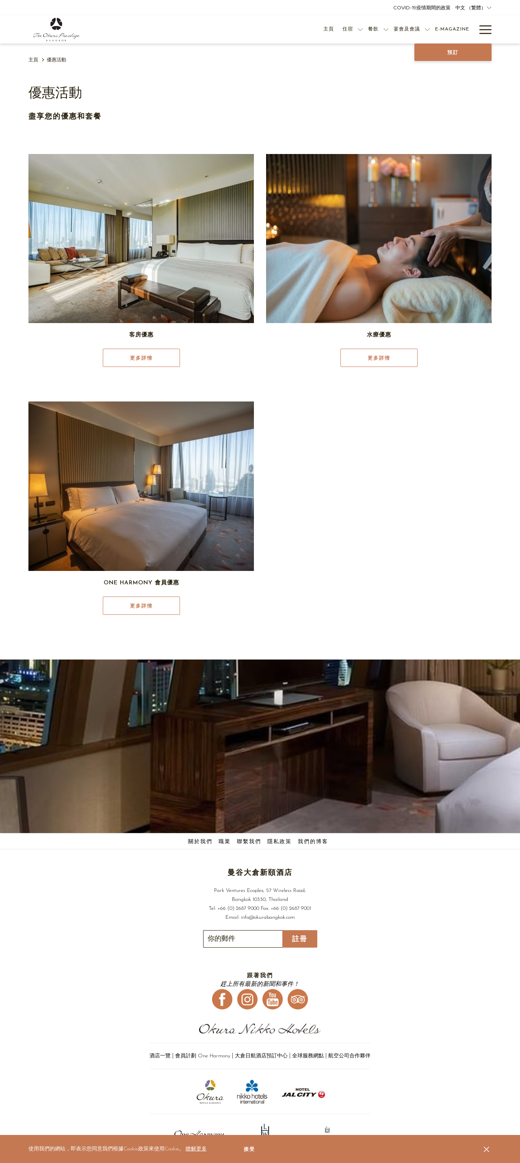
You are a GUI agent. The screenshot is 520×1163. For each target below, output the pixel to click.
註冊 (300, 939)
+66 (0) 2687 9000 (238, 908)
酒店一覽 (161, 1056)
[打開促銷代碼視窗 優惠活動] (470, 29)
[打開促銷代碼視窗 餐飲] (350, 29)
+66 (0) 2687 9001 (291, 908)
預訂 (453, 52)
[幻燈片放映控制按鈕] (242, 939)
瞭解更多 (196, 1149)
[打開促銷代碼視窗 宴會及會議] (391, 29)
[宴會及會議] (370, 29)
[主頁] (292, 29)
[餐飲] (337, 29)
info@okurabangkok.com (268, 917)
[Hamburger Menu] (482, 29)
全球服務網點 (308, 1056)
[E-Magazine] (415, 29)
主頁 (33, 60)
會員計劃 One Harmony (203, 1056)
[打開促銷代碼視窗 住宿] (324, 29)
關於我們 (200, 841)
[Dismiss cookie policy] (486, 1149)
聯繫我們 (249, 841)
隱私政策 (279, 841)
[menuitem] (201, 842)
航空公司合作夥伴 (349, 1056)
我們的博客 (313, 841)
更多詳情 (141, 358)
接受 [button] (249, 1149)
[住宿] (311, 29)
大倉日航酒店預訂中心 (261, 1056)
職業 (225, 841)
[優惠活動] (452, 29)
